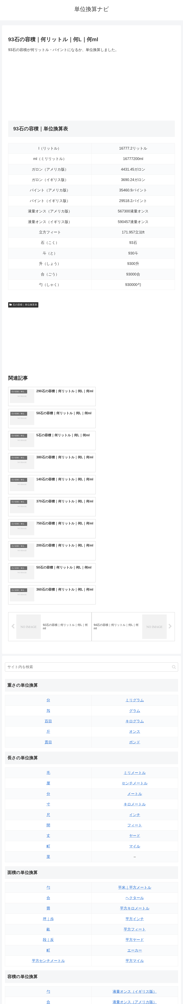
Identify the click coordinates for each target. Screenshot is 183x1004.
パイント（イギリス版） (134, 914)
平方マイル (134, 852)
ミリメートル (135, 664)
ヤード (134, 727)
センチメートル (135, 675)
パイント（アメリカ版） (134, 925)
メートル (134, 685)
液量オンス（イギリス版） (135, 883)
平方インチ (134, 810)
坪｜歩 (48, 810)
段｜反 (48, 831)
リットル (48, 946)
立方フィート (135, 904)
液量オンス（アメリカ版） (135, 893)
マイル (134, 738)
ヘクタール (134, 789)
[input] (91, 558)
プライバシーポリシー (102, 991)
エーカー (134, 842)
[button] (173, 558)
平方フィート (135, 821)
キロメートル (135, 696)
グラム (134, 602)
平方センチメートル (48, 852)
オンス (134, 623)
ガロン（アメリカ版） (134, 946)
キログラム (134, 613)
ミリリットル (48, 935)
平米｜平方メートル (134, 779)
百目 (48, 613)
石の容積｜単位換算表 (23, 304)
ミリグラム (134, 592)
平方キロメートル (134, 800)
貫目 (48, 634)
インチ (134, 706)
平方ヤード (134, 831)
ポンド (134, 634)
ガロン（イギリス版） (134, 935)
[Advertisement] (50, 86)
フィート (134, 717)
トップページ (75, 991)
